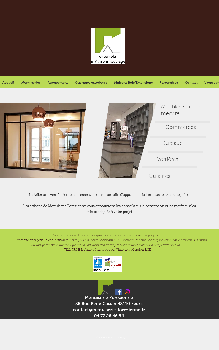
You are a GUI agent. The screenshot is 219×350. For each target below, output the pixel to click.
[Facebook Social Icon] (118, 292)
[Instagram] (127, 292)
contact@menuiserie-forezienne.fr (109, 309)
